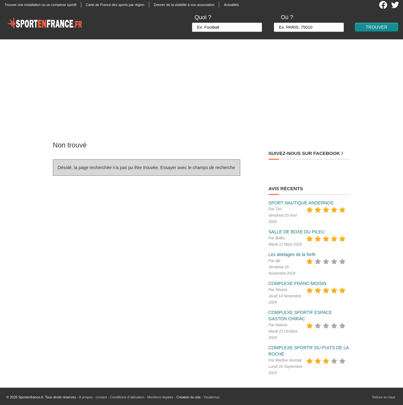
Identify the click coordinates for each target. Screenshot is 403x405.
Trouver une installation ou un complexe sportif (41, 5)
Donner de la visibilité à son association (184, 5)
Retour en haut (383, 397)
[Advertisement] (201, 87)
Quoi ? (203, 17)
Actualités (231, 5)
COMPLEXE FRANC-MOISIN (297, 283)
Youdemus (211, 397)
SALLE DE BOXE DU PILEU (297, 231)
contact (101, 397)
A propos (85, 397)
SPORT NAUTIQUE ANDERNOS (301, 202)
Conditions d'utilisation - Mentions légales (141, 397)
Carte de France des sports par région (115, 5)
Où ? (287, 17)
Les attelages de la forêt (292, 254)
